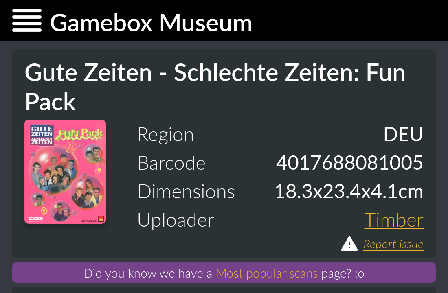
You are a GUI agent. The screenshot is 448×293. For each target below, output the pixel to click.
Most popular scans (267, 272)
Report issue (382, 243)
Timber (394, 219)
